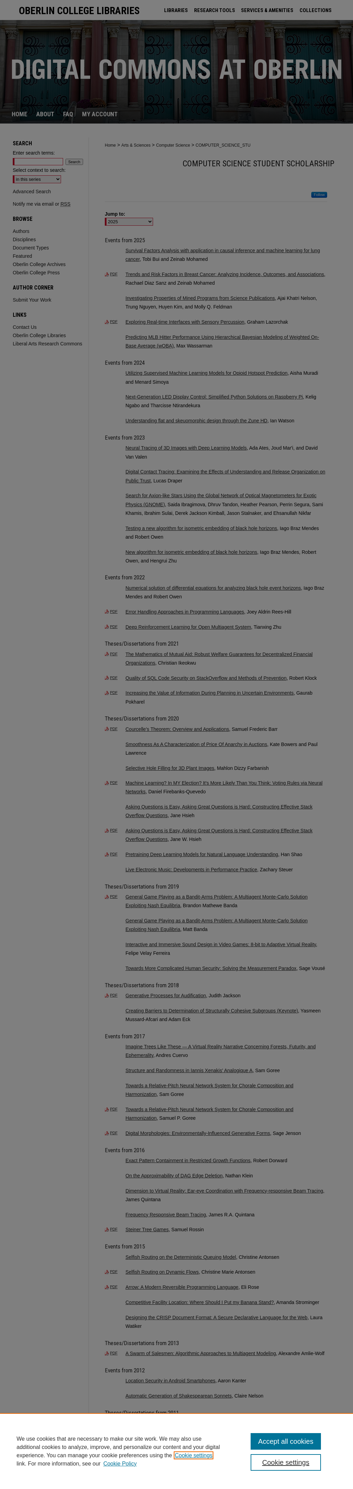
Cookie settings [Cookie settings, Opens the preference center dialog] (285, 1462)
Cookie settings (193, 1455)
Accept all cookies (285, 1441)
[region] (176, 1451)
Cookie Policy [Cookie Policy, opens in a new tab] (120, 1464)
